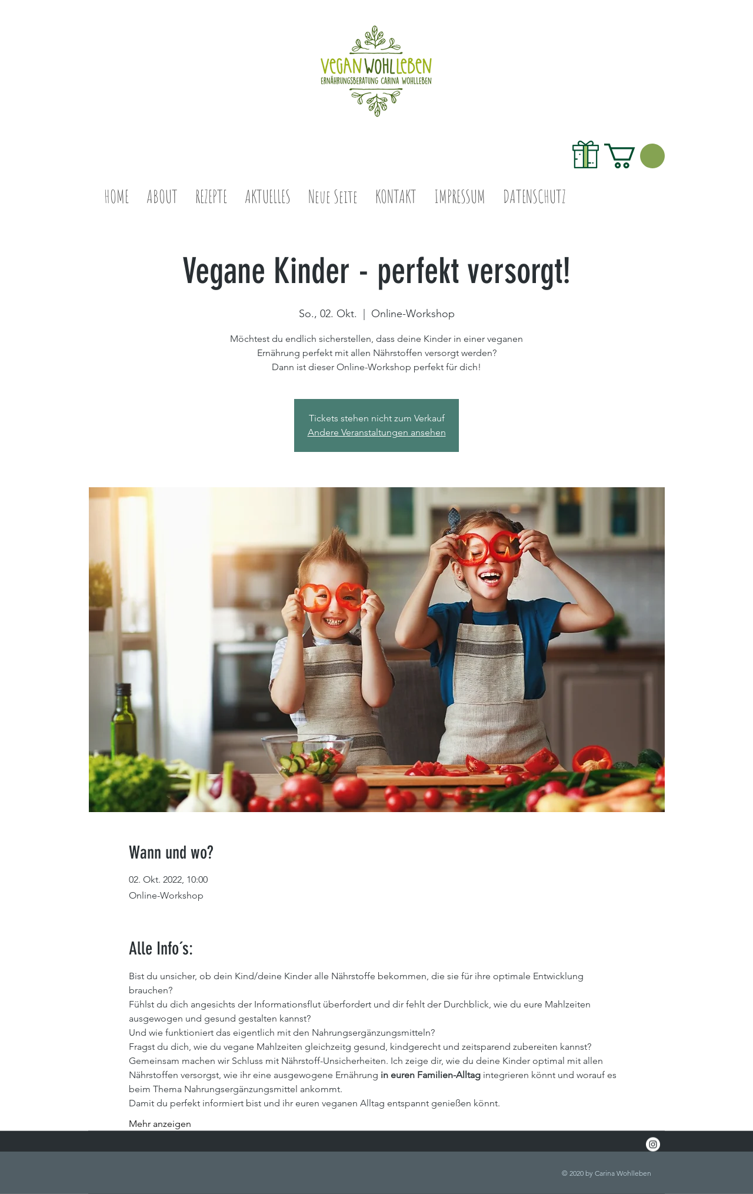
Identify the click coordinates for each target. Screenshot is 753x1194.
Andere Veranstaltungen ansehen (377, 432)
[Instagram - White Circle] (653, 1145)
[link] (634, 156)
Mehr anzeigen (160, 1123)
